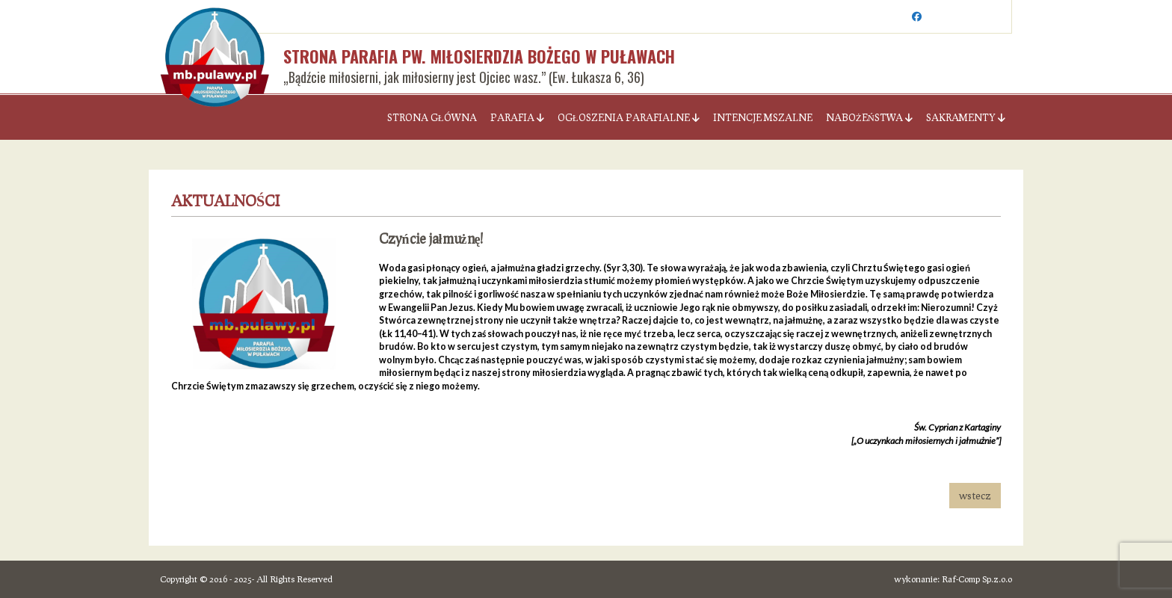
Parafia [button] (517, 117)
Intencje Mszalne (762, 117)
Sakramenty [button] (965, 117)
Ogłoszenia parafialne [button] (629, 117)
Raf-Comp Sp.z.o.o (977, 579)
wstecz (975, 495)
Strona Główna (432, 117)
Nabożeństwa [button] (869, 117)
